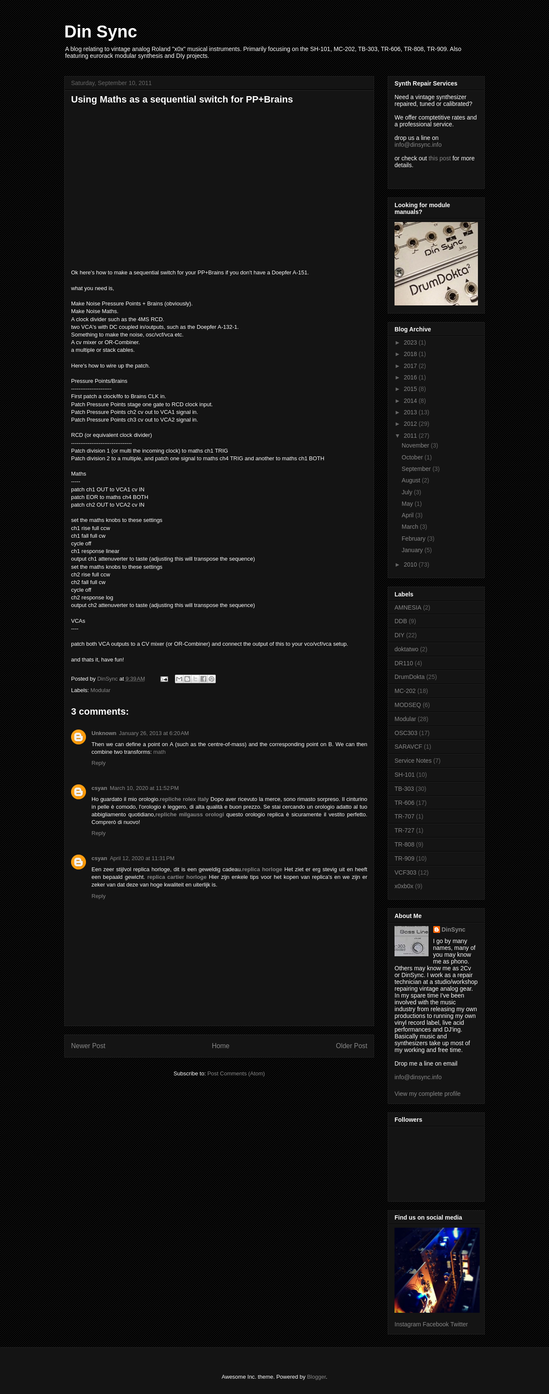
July (408, 492)
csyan (99, 788)
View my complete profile (427, 1093)
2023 (411, 342)
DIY (399, 635)
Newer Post (88, 1045)
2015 (411, 388)
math (159, 752)
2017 (411, 365)
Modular (101, 690)
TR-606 (405, 802)
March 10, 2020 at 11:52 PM (144, 788)
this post (440, 158)
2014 (411, 400)
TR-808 (405, 844)
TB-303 (404, 788)
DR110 (404, 663)
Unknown (104, 733)
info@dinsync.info (418, 144)
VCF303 (405, 872)
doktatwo (406, 649)
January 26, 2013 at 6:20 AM (154, 733)
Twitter (459, 1324)
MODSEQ (408, 704)
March (411, 526)
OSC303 (406, 733)
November (416, 445)
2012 (411, 423)
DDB (401, 621)
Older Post (351, 1045)
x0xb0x (404, 886)
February (414, 538)
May (408, 503)
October (413, 457)
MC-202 (405, 690)
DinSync (454, 929)
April (408, 515)
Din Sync (100, 31)
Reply (99, 763)
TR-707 (405, 816)
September (417, 468)
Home (221, 1045)
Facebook (436, 1324)
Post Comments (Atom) (236, 1073)
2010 (411, 564)
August (412, 480)
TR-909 (405, 858)
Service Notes (413, 760)
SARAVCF (408, 746)
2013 (411, 412)
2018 (411, 354)
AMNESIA (408, 607)
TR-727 (405, 830)
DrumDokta (410, 676)
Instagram (408, 1324)
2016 (411, 377)
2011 (411, 435)
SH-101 (405, 774)
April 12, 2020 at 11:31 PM (142, 858)
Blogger (316, 1377)
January (413, 550)
